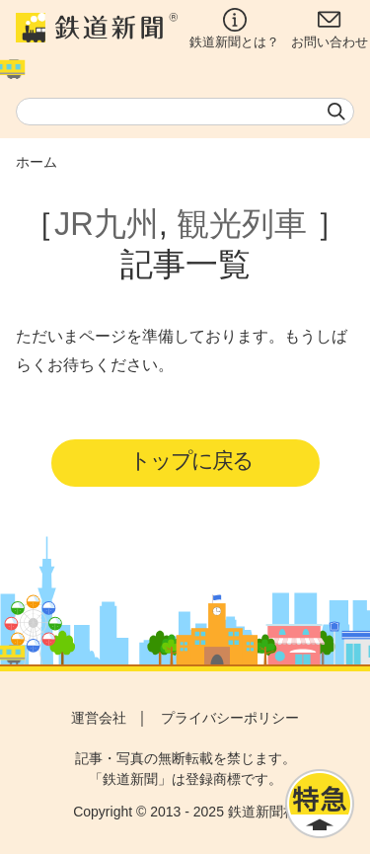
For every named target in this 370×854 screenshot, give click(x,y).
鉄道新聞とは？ (234, 28)
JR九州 (106, 223)
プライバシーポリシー (230, 718)
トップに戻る (191, 460)
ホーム (36, 162)
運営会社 (98, 718)
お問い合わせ (329, 28)
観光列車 (242, 223)
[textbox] (185, 111)
